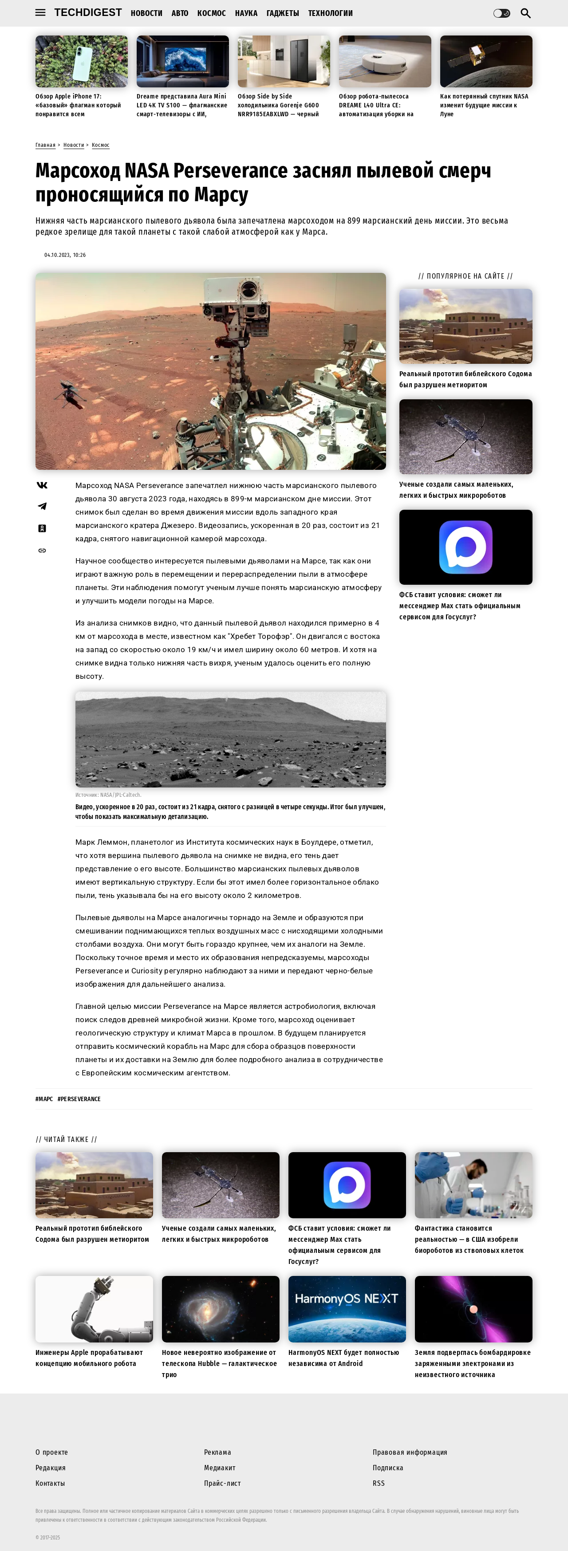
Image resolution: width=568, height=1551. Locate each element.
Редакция (51, 1467)
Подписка (388, 1467)
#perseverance (79, 1099)
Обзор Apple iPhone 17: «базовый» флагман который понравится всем (78, 105)
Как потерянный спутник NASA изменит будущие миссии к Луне (484, 105)
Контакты (50, 1483)
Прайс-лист (222, 1483)
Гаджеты (283, 13)
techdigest (88, 12)
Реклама (218, 1452)
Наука (246, 13)
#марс (44, 1099)
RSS (379, 1483)
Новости (147, 13)
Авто (180, 13)
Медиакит (219, 1467)
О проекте (52, 1452)
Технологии (330, 13)
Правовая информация (410, 1452)
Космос (211, 13)
